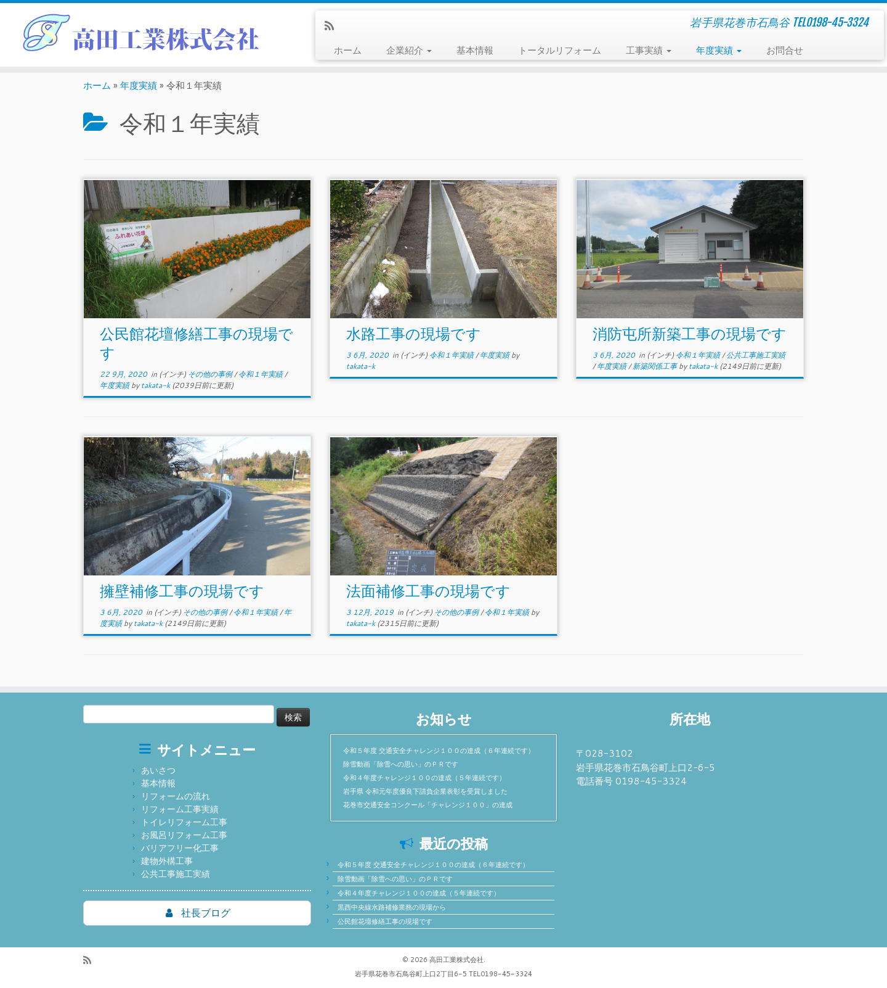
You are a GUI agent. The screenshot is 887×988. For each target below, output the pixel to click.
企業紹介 (409, 50)
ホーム (348, 50)
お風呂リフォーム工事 (184, 835)
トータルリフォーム (559, 50)
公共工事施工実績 (755, 355)
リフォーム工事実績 (180, 809)
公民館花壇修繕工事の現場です (385, 921)
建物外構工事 (167, 861)
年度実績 (719, 50)
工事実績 (648, 50)
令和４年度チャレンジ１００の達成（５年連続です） (424, 778)
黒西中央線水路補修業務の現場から (392, 907)
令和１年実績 (261, 374)
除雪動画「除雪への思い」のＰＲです (400, 764)
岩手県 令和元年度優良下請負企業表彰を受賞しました (425, 791)
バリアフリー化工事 (180, 848)
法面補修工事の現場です (428, 591)
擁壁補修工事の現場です (182, 591)
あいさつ (158, 770)
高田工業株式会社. (457, 960)
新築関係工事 (656, 366)
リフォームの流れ (175, 796)
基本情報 (474, 50)
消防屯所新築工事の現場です (690, 333)
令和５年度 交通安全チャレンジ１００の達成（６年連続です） (439, 750)
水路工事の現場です (413, 333)
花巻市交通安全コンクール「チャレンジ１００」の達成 (427, 805)
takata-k (155, 385)
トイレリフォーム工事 (184, 822)
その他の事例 (211, 374)
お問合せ (784, 50)
